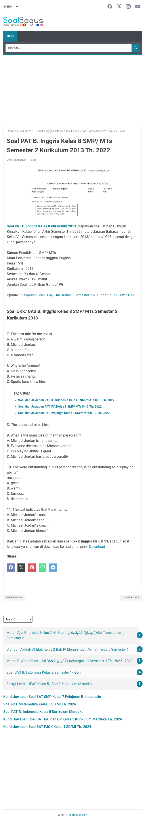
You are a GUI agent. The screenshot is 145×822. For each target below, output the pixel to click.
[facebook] (11, 567)
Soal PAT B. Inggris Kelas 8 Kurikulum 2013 (41, 226)
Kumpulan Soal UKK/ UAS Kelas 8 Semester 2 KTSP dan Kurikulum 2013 (77, 295)
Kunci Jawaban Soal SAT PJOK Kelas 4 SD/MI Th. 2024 (47, 727)
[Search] (69, 48)
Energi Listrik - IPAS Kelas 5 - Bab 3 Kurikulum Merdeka (49, 684)
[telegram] (53, 567)
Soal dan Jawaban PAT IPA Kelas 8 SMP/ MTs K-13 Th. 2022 (60, 406)
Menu (10, 36)
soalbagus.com (78, 814)
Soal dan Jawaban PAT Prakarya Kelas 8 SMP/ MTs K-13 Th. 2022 (64, 413)
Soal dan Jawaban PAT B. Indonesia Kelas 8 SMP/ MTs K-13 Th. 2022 (66, 400)
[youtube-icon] (137, 6)
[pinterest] (32, 567)
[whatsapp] (42, 567)
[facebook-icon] (109, 6)
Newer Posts (14, 597)
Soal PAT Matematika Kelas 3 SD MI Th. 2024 (39, 704)
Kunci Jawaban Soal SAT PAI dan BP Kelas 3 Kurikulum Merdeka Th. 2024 (62, 719)
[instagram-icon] (128, 6)
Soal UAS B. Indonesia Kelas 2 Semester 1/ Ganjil (44, 672)
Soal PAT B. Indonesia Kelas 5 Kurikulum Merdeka (43, 712)
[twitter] (21, 567)
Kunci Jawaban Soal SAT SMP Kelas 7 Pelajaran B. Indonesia (52, 697)
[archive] (17, 619)
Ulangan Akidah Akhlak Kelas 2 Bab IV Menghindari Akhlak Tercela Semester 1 (67, 649)
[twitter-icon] (119, 6)
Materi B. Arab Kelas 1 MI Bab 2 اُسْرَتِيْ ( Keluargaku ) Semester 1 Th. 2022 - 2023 (69, 661)
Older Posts (131, 597)
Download (97, 546)
